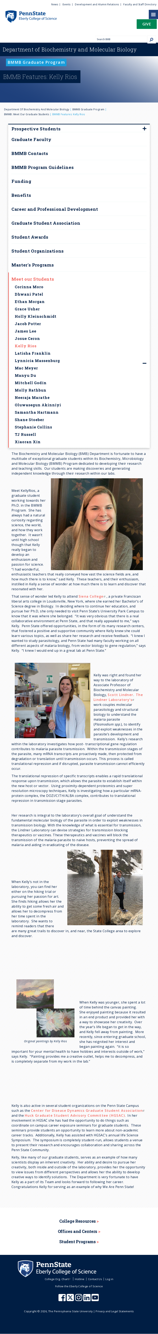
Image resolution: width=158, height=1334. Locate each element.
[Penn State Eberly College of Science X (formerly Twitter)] (71, 1299)
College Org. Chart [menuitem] (58, 1279)
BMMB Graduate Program (88, 109)
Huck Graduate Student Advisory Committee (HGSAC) (75, 1115)
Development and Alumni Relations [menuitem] (97, 4)
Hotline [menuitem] (79, 1279)
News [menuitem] (54, 4)
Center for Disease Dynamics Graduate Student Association (88, 1110)
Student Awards (29, 237)
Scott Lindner (120, 695)
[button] (147, 25)
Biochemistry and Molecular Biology (70, 49)
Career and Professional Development (54, 209)
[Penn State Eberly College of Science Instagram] (79, 1299)
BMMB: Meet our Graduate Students (26, 114)
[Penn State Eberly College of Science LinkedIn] (87, 1299)
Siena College (92, 596)
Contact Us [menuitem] (95, 1279)
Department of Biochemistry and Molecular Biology (36, 109)
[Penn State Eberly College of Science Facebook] (62, 1299)
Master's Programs (32, 265)
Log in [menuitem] (109, 1279)
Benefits (21, 195)
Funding (21, 181)
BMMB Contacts (29, 153)
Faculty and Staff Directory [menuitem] (139, 4)
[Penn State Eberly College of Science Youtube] (96, 1299)
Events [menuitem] (67, 4)
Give (146, 23)
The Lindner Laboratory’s (118, 697)
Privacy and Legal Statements (115, 1311)
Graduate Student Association (45, 223)
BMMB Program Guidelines (42, 167)
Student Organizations (37, 251)
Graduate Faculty (31, 139)
